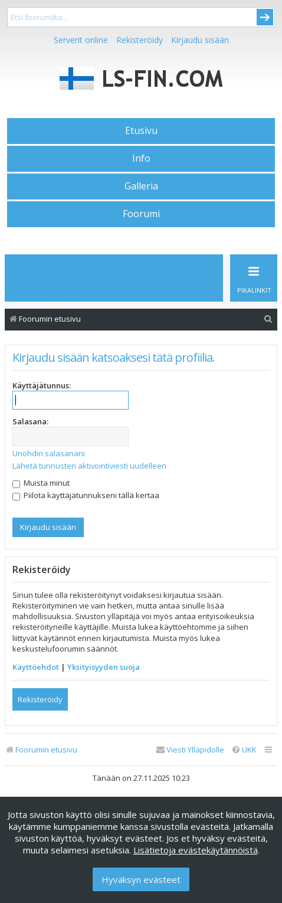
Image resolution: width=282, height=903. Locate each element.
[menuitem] (268, 319)
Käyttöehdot (35, 667)
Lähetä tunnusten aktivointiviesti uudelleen (89, 465)
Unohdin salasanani (48, 453)
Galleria (141, 185)
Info (141, 158)
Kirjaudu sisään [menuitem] (200, 39)
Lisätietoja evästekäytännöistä (195, 850)
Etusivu (141, 130)
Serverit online (81, 39)
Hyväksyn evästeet (141, 879)
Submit (264, 17)
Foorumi (141, 213)
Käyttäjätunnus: (41, 385)
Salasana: (30, 421)
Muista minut (41, 482)
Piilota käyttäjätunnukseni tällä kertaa (85, 495)
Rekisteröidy (139, 39)
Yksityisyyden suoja (103, 667)
